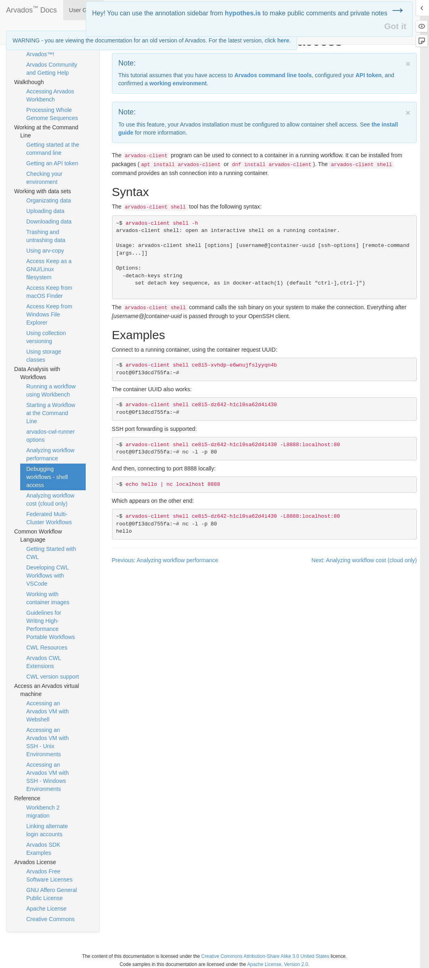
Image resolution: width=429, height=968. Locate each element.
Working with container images (48, 598)
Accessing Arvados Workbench (50, 95)
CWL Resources (46, 647)
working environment (178, 83)
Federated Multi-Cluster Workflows (49, 518)
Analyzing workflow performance (50, 454)
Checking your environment (44, 178)
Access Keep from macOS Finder (49, 292)
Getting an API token (52, 163)
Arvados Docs (31, 8)
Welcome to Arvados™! (41, 50)
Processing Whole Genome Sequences (52, 114)
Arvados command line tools (273, 75)
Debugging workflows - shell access (47, 477)
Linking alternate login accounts (47, 830)
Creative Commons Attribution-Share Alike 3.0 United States (265, 956)
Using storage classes (43, 355)
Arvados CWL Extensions (43, 662)
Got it (395, 26)
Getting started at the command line (52, 148)
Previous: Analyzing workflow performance (165, 560)
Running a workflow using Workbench (51, 390)
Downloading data (49, 221)
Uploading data (45, 211)
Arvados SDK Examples (43, 848)
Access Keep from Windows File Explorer (49, 314)
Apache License (46, 908)
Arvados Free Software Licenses (49, 875)
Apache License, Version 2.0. (278, 964)
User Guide (83, 10)
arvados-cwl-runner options (50, 435)
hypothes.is (243, 13)
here (283, 40)
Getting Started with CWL (51, 553)
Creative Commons (50, 919)
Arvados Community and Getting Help (51, 68)
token (368, 75)
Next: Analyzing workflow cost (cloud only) (364, 560)
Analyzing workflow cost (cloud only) (50, 499)
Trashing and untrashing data (46, 236)
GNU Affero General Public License (51, 894)
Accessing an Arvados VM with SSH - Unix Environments (47, 742)
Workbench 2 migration (42, 811)
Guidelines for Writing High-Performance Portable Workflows (50, 624)
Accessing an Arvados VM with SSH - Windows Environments (47, 776)
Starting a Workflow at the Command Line (50, 413)
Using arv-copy (45, 250)
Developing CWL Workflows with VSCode (47, 575)
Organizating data (48, 200)
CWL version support (52, 676)
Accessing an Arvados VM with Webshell (47, 711)
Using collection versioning (46, 337)
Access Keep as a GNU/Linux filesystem (49, 269)
